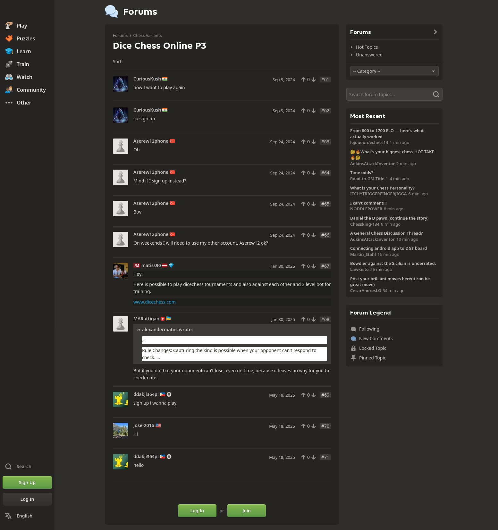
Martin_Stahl (363, 254)
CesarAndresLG (365, 290)
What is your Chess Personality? (382, 188)
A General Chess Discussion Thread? (386, 233)
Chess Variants (147, 35)
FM (136, 265)
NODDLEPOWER (366, 209)
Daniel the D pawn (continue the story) (389, 218)
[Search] (394, 94)
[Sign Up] (27, 482)
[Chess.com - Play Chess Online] (27, 11)
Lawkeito (359, 269)
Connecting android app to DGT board (388, 248)
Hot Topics (367, 47)
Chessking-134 (364, 224)
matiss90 (151, 265)
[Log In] (27, 499)
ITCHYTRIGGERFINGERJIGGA (378, 194)
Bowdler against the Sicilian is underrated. (393, 263)
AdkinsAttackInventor (372, 163)
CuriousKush (147, 78)
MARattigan (146, 318)
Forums (120, 35)
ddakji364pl (146, 394)
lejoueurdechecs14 (369, 142)
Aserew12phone (150, 141)
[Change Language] (27, 515)
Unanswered (369, 55)
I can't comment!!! (368, 203)
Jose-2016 (143, 425)
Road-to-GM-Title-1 (369, 178)
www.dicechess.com (154, 302)
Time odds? (361, 172)
